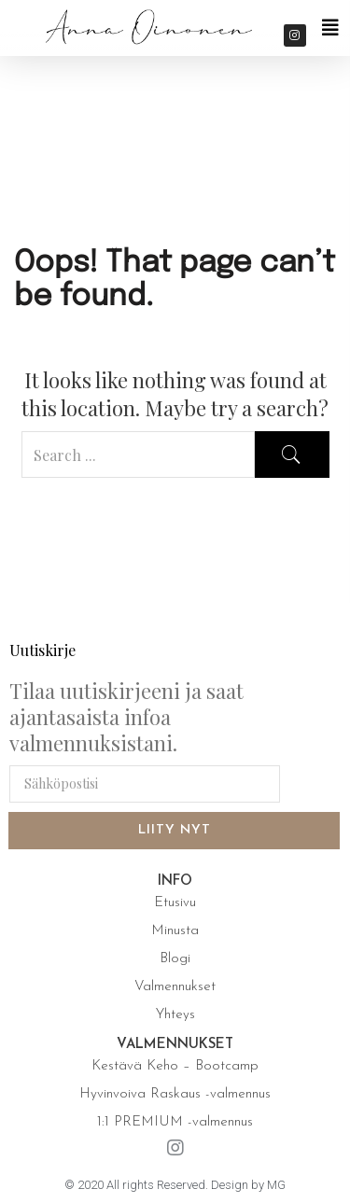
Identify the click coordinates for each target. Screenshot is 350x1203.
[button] (330, 28)
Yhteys (175, 1015)
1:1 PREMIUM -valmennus (175, 1122)
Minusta (175, 931)
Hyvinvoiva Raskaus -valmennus (175, 1094)
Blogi (175, 959)
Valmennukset (175, 987)
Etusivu (175, 903)
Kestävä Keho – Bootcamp (175, 1066)
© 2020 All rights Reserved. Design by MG (175, 1185)
